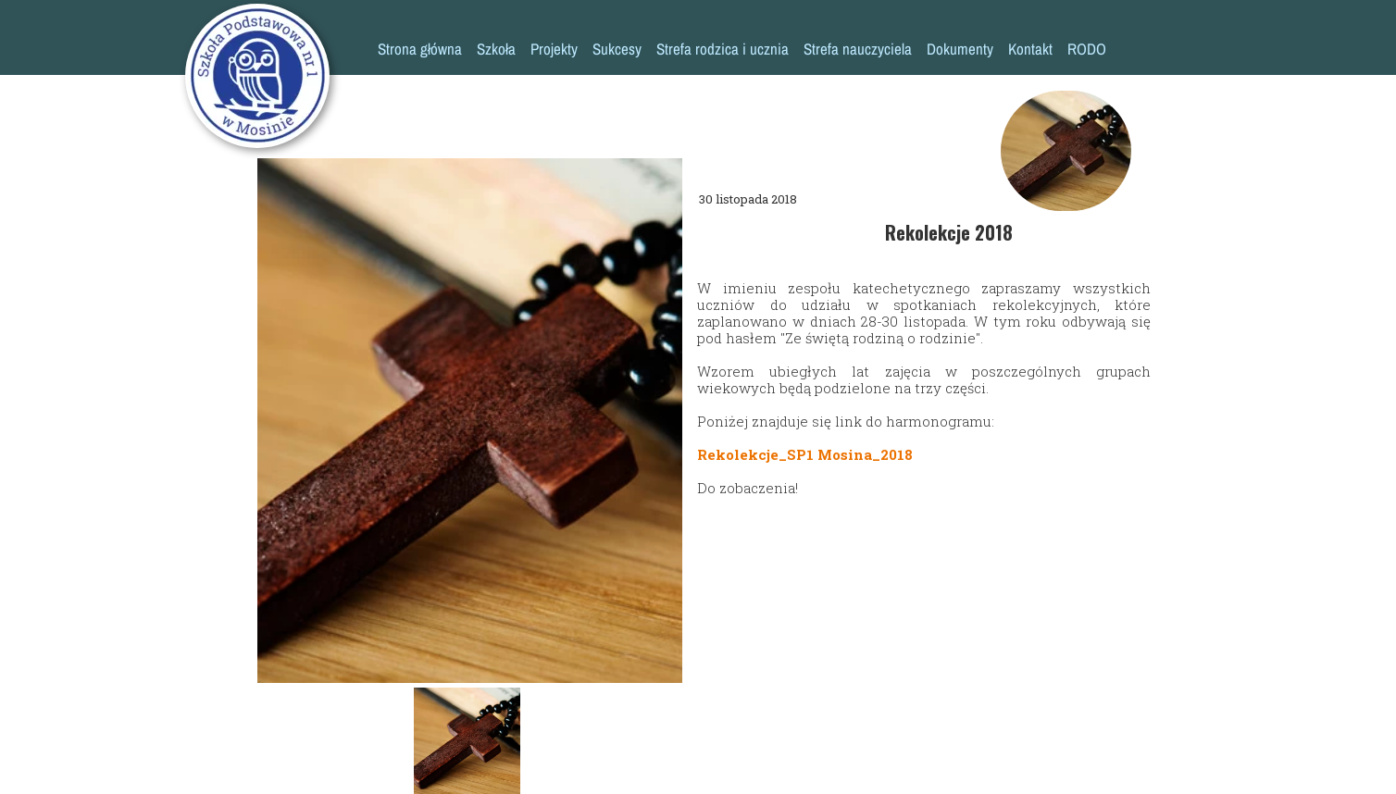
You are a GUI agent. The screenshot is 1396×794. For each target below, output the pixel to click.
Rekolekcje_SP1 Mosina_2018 (805, 454)
